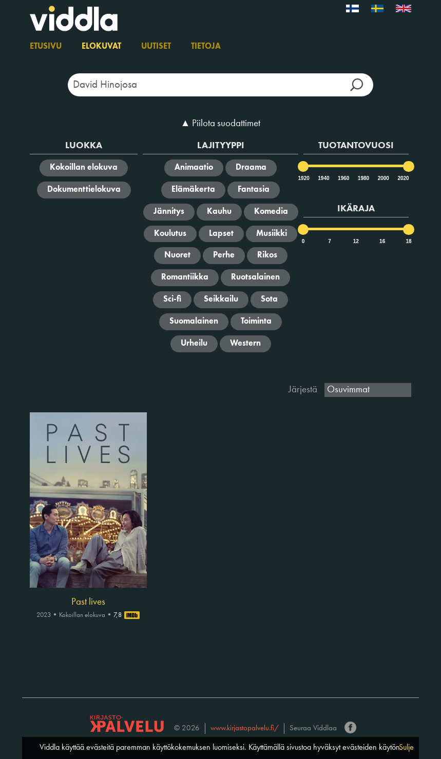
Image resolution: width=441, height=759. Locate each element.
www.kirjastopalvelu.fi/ (244, 728)
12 (356, 241)
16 (382, 241)
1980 (363, 178)
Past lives (88, 602)
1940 (323, 178)
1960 (343, 178)
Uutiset (156, 47)
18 (408, 241)
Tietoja (206, 47)
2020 (402, 178)
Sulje (406, 748)
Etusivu (46, 47)
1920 (303, 178)
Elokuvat (101, 47)
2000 (383, 178)
